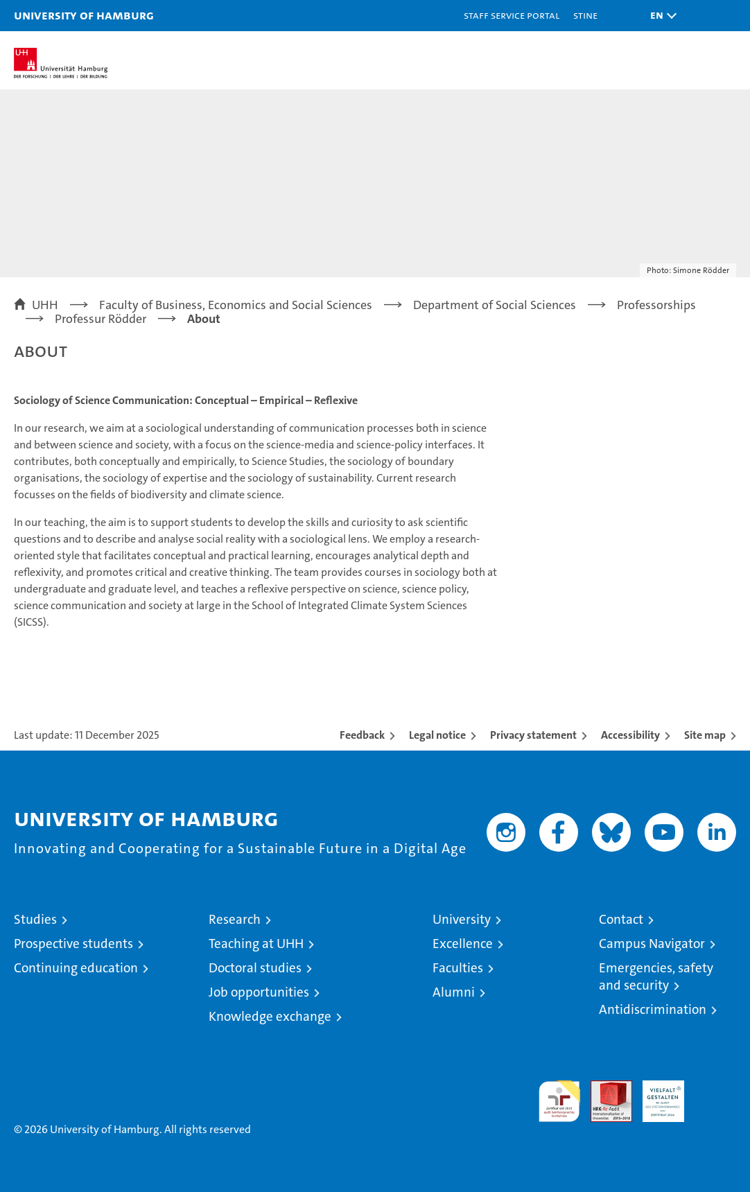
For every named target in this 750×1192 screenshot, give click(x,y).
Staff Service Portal (511, 15)
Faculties (458, 967)
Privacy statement (533, 735)
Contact (621, 919)
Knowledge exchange (270, 1016)
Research (235, 919)
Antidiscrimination (652, 1009)
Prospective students (73, 943)
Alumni (454, 992)
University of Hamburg (84, 15)
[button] (660, 15)
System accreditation (715, 1095)
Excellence (463, 943)
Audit (604, 1087)
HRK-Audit (656, 1095)
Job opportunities (259, 992)
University (462, 919)
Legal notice (437, 735)
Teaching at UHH (256, 943)
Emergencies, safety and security (656, 976)
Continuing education (76, 967)
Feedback (362, 735)
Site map (705, 735)
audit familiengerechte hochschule (559, 1101)
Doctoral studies (255, 967)
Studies (35, 919)
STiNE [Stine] (585, 15)
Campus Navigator (652, 943)
